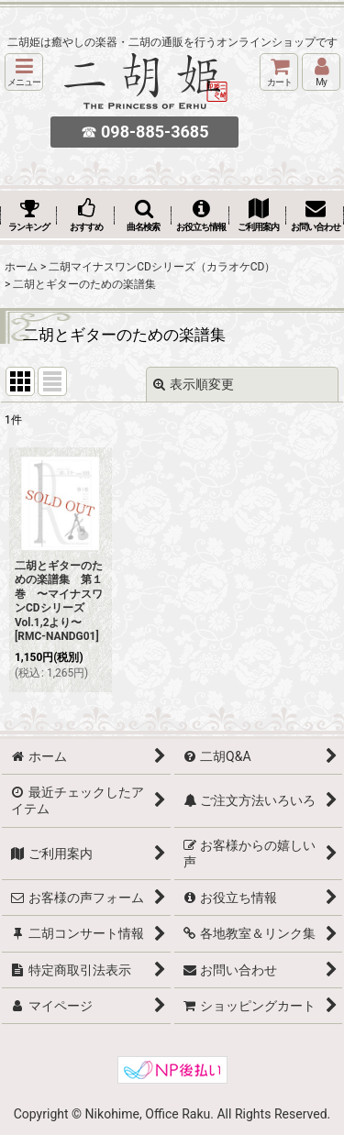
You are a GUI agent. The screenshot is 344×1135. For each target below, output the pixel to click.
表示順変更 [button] (193, 384)
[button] (24, 72)
